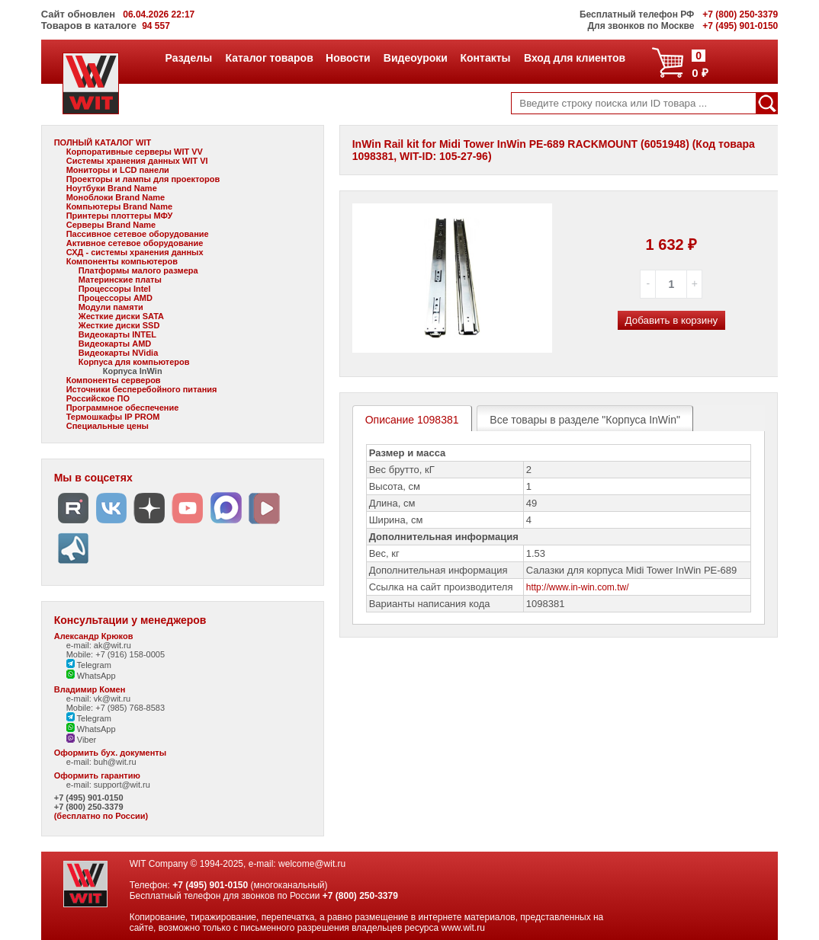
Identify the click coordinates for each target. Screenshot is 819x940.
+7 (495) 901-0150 (89, 797)
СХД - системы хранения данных (135, 252)
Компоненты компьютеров (122, 261)
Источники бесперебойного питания (141, 389)
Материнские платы (120, 279)
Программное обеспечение (122, 407)
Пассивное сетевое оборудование (137, 233)
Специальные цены (107, 425)
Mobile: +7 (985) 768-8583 (115, 707)
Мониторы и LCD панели (117, 169)
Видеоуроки (415, 58)
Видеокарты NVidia (119, 352)
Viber (81, 739)
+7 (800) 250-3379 (89, 806)
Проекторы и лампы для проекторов (143, 179)
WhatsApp (91, 675)
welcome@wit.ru (311, 863)
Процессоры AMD (116, 297)
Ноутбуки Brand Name (111, 188)
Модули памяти (111, 307)
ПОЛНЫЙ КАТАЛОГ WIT (103, 142)
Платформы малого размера (138, 270)
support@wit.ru (122, 784)
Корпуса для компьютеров (134, 361)
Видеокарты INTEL (117, 334)
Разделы (188, 58)
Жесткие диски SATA (121, 316)
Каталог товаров (268, 58)
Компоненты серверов (113, 380)
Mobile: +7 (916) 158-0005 (115, 654)
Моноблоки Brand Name (115, 197)
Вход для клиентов (574, 58)
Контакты (485, 58)
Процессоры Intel (115, 288)
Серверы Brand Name (111, 224)
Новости (348, 58)
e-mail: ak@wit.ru (98, 645)
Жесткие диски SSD (119, 325)
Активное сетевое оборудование (135, 243)
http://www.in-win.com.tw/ (577, 587)
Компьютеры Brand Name (119, 206)
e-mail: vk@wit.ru (98, 698)
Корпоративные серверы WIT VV (134, 151)
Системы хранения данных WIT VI (137, 160)
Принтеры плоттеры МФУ (119, 215)
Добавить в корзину (671, 320)
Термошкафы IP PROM (113, 416)
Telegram (88, 665)
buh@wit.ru (115, 761)
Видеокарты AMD (115, 343)
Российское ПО (98, 398)
